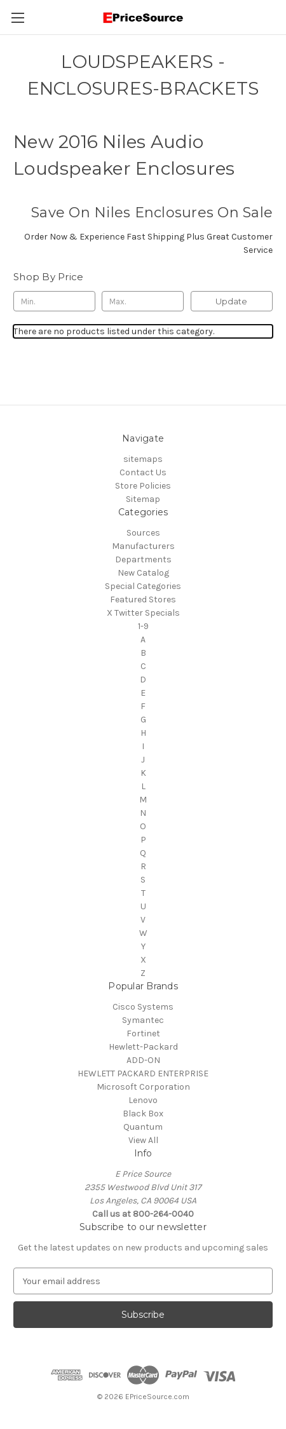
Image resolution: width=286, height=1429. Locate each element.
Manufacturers (143, 546)
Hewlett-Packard (143, 1046)
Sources (143, 532)
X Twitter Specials (143, 612)
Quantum (143, 1126)
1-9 (143, 626)
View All (143, 1140)
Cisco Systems (143, 1006)
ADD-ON (143, 1060)
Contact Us (143, 472)
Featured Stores (143, 599)
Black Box (143, 1113)
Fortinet (143, 1033)
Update (231, 301)
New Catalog (143, 572)
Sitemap (143, 499)
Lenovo (143, 1100)
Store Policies (143, 485)
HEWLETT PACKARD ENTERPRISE (143, 1073)
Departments (143, 559)
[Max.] (143, 301)
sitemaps (143, 459)
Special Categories (143, 586)
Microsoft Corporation (143, 1086)
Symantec (143, 1020)
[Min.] (54, 301)
